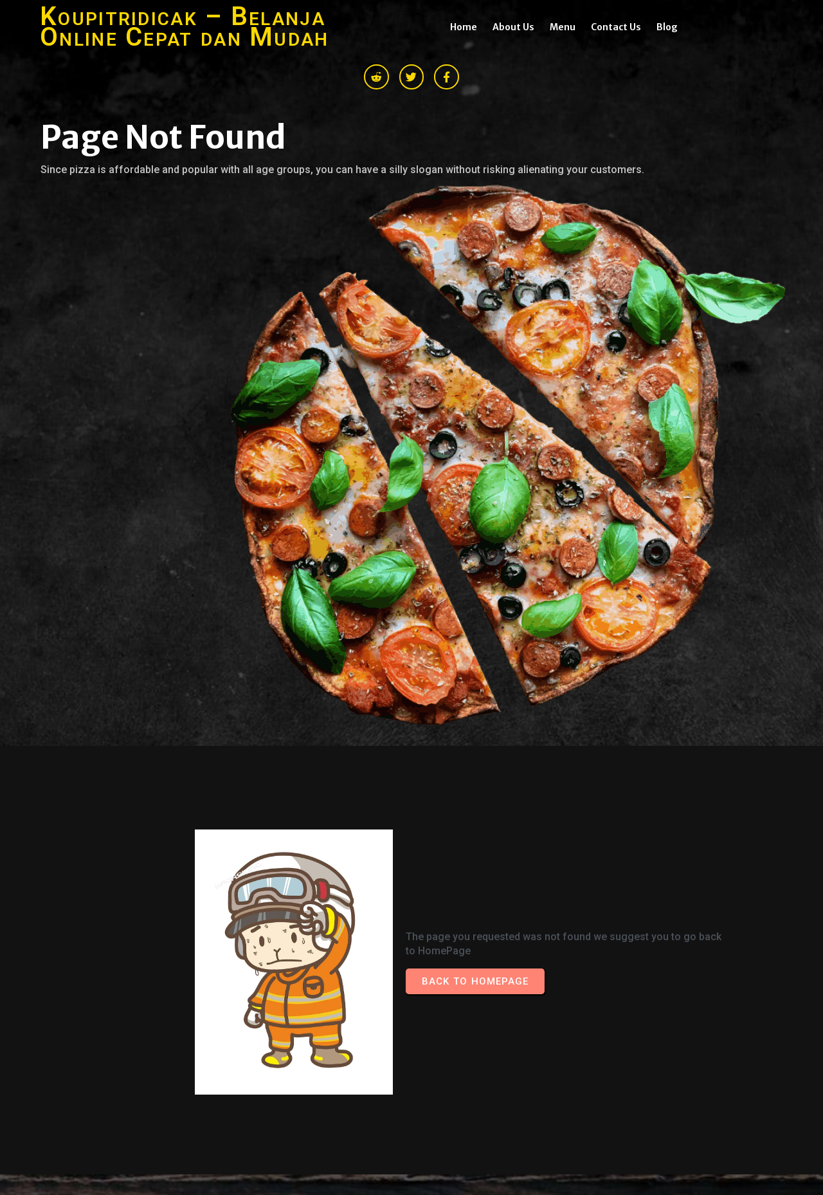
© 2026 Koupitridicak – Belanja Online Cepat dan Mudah (173, 1038)
